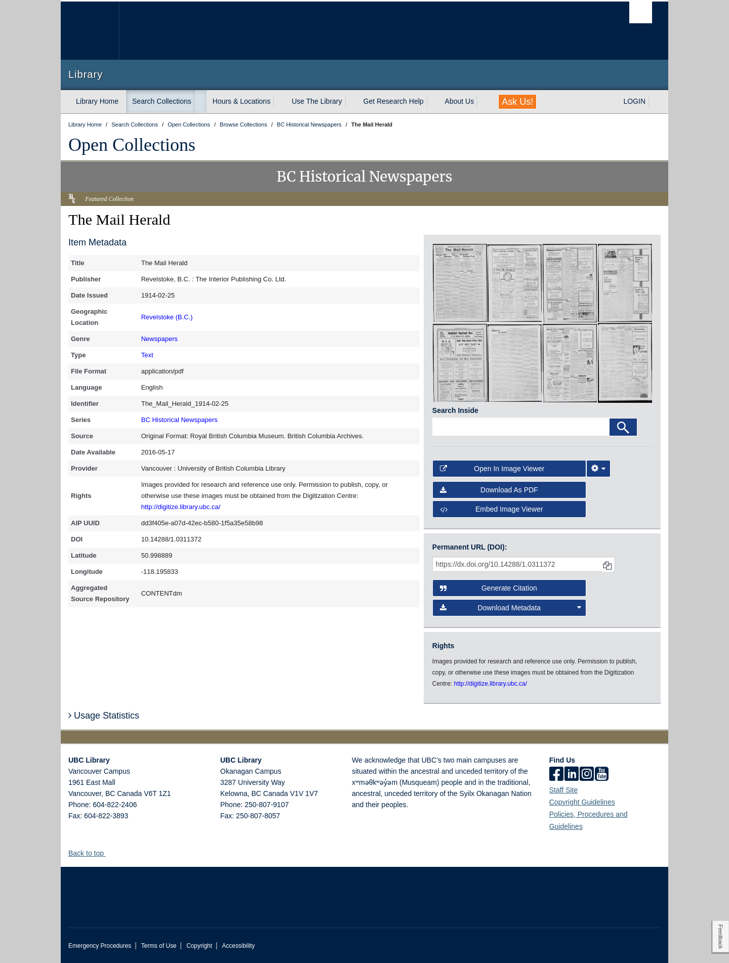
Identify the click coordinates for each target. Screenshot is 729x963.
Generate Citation (488, 588)
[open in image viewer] (460, 282)
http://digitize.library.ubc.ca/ (181, 507)
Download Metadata (511, 608)
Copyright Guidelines (582, 802)
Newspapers (159, 339)
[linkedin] (571, 775)
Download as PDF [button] (489, 490)
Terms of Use (159, 945)
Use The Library (317, 101)
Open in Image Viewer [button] (492, 469)
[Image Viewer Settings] (598, 468)
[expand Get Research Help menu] (433, 101)
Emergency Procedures (99, 945)
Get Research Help (393, 101)
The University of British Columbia (90, 31)
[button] (109, 853)
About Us (459, 101)
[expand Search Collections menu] (200, 101)
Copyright (199, 945)
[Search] (623, 427)
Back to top (90, 853)
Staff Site (563, 790)
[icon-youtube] (602, 775)
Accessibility (238, 945)
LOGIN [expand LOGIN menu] (634, 101)
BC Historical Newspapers (179, 420)
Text (147, 355)
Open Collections (131, 145)
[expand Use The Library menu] (351, 101)
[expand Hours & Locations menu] (279, 101)
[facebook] (556, 775)
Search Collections (161, 101)
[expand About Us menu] (483, 101)
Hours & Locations (241, 101)
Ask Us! (517, 102)
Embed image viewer (491, 509)
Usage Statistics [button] (103, 715)
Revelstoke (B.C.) (167, 317)
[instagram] (587, 775)
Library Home (97, 101)
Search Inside (455, 410)
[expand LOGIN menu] (655, 101)
